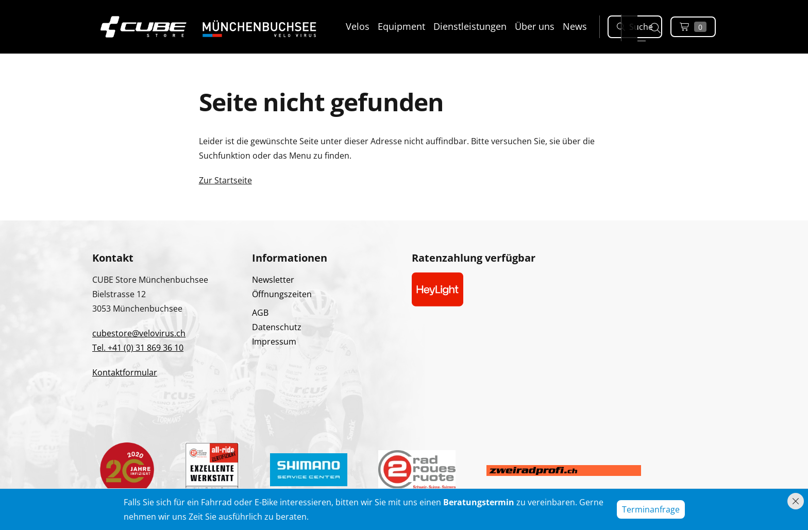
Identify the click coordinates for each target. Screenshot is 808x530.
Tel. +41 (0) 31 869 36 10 (137, 347)
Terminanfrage (651, 509)
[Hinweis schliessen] (795, 501)
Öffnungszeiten (282, 294)
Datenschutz (276, 327)
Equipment (401, 26)
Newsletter (273, 279)
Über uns (534, 26)
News (575, 26)
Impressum (274, 341)
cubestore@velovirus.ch (139, 333)
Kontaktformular (124, 372)
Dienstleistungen (470, 26)
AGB (260, 312)
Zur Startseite (225, 180)
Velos (357, 26)
